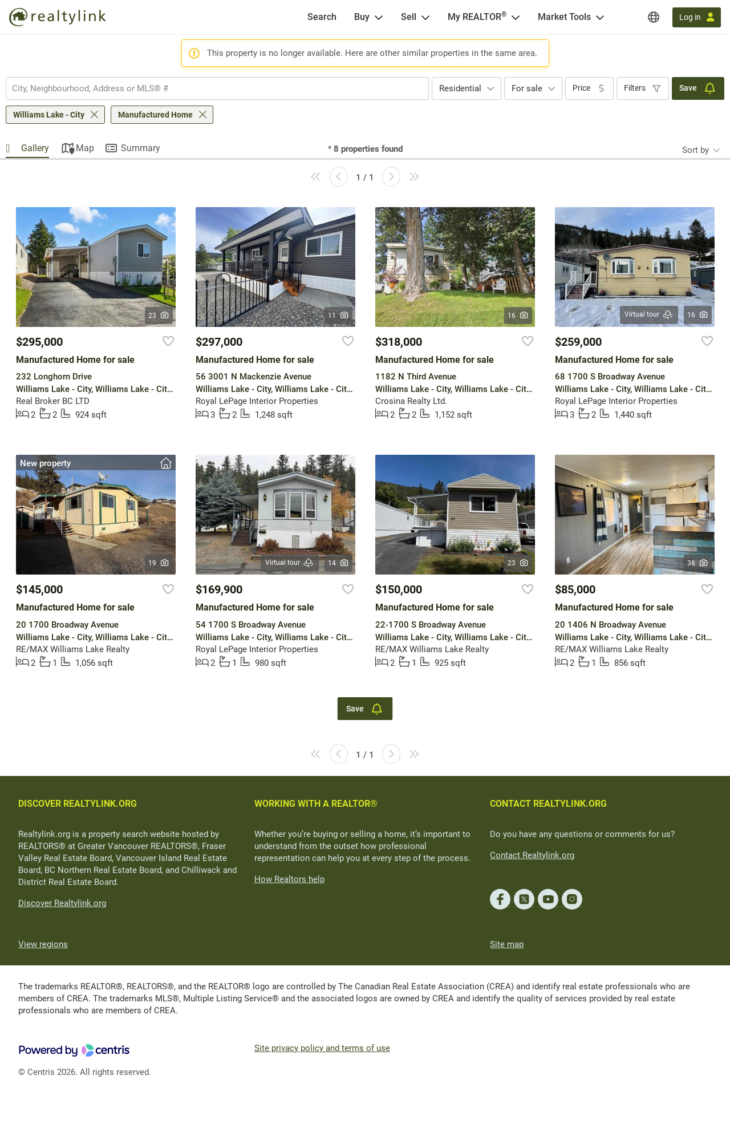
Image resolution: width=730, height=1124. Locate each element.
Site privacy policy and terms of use (322, 1048)
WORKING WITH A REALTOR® (316, 803)
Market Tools (564, 16)
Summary (140, 148)
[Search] (322, 17)
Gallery (35, 148)
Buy (362, 16)
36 (697, 563)
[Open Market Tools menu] (600, 17)
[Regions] (653, 17)
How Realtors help (289, 879)
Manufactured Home (155, 114)
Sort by (695, 150)
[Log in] (696, 17)
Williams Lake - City (48, 114)
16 (518, 316)
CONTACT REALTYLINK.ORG (548, 803)
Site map (507, 944)
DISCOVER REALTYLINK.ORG (77, 803)
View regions (43, 944)
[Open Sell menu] (425, 17)
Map (85, 148)
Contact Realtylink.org (532, 855)
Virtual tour (649, 314)
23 (158, 316)
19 (158, 563)
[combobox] (217, 88)
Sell (408, 16)
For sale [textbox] (527, 88)
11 (338, 316)
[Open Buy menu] (378, 17)
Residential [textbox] (460, 88)
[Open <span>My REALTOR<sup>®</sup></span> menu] (515, 17)
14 (338, 563)
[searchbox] (210, 88)
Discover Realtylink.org (62, 903)
